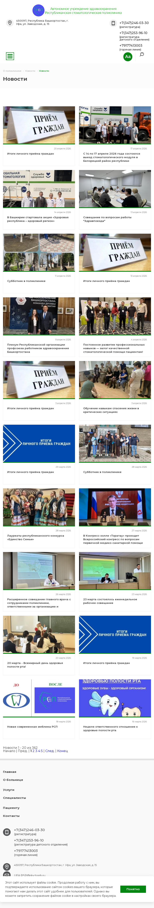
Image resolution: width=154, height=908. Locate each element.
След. (50, 751)
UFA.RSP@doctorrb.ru (29, 875)
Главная (9, 772)
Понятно (133, 889)
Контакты (11, 816)
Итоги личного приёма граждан (30, 153)
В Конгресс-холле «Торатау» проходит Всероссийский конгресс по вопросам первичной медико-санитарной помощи (113, 539)
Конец (62, 751)
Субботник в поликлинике (26, 281)
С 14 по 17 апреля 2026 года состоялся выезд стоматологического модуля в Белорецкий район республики (111, 157)
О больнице (13, 780)
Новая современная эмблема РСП (32, 726)
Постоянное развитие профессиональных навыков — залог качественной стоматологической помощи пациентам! (114, 348)
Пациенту (11, 808)
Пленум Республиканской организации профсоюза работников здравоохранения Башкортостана (38, 348)
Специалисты (14, 798)
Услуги (8, 790)
